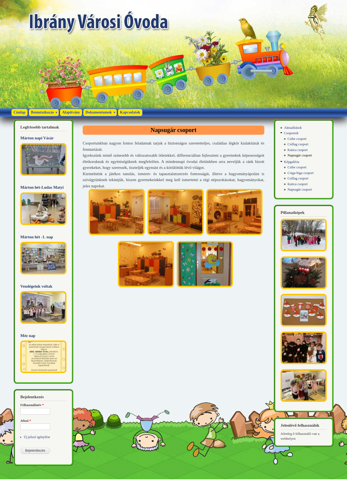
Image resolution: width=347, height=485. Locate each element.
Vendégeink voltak (36, 286)
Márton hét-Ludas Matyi (42, 187)
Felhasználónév (32, 405)
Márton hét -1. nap (36, 237)
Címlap (19, 112)
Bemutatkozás (42, 112)
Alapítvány (71, 112)
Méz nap (27, 335)
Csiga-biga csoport (301, 173)
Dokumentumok (98, 112)
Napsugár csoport (300, 155)
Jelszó (25, 421)
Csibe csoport (297, 139)
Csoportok (291, 133)
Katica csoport (298, 150)
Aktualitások (293, 128)
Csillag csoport (298, 144)
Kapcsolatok (130, 112)
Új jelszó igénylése (37, 437)
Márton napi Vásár (37, 138)
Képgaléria (291, 162)
